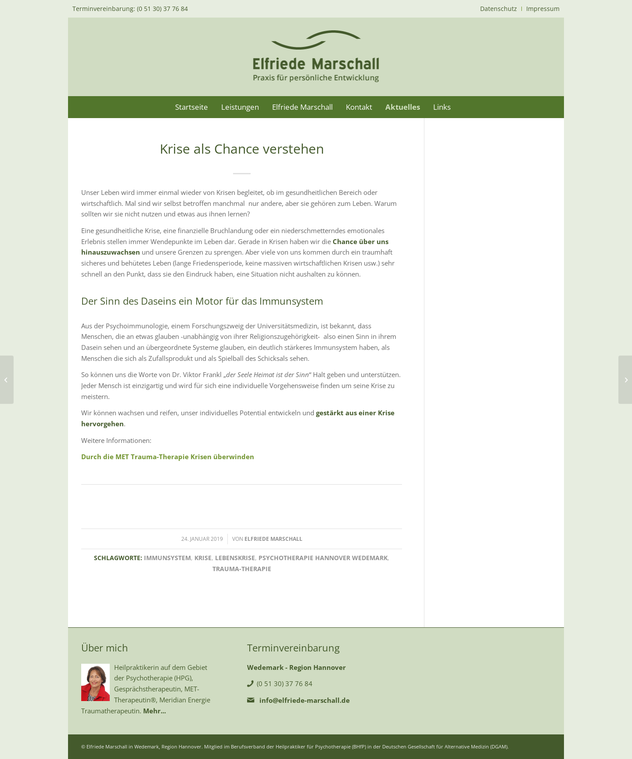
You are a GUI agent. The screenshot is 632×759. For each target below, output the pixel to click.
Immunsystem (167, 558)
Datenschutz (498, 8)
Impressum (543, 8)
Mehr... (154, 710)
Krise (203, 558)
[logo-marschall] (316, 56)
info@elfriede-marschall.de (304, 700)
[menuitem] (499, 9)
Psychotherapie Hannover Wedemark (323, 558)
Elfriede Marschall (273, 539)
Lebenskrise (235, 558)
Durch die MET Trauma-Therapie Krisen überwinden (167, 456)
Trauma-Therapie (241, 569)
